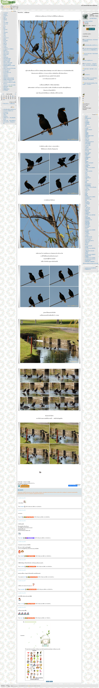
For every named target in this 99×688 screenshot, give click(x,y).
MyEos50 (87, 210)
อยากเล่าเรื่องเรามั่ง (7, 72)
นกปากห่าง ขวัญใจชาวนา (8, 110)
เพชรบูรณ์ (5, 29)
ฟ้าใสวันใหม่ (87, 209)
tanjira (22, 537)
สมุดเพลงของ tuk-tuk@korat (90, 267)
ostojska (86, 133)
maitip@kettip (87, 157)
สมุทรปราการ (6, 37)
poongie (86, 247)
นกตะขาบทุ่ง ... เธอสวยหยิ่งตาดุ (9, 120)
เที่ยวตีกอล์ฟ (5, 57)
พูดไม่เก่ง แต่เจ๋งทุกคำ (89, 162)
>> (15, 94)
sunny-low (87, 224)
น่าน (4, 25)
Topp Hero (87, 221)
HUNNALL (87, 140)
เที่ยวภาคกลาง (6, 51)
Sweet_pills (87, 153)
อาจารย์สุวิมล (87, 226)
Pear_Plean (87, 223)
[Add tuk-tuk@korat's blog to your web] (90, 263)
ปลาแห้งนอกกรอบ (88, 237)
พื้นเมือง (86, 244)
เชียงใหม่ (5, 19)
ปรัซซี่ (86, 156)
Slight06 (86, 161)
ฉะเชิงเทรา (5, 15)
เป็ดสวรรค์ (87, 139)
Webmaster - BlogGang (89, 261)
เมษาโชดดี (87, 203)
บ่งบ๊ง (86, 179)
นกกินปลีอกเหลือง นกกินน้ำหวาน (9, 109)
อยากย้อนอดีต (6, 71)
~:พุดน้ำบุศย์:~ (88, 207)
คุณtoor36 (70, 492)
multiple (22, 556)
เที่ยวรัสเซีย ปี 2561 (7, 58)
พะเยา (4, 26)
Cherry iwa (87, 241)
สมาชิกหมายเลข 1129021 (90, 196)
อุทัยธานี (5, 43)
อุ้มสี (21, 517)
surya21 (86, 159)
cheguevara (87, 202)
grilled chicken (88, 142)
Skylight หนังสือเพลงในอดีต (8, 79)
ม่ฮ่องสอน (5, 32)
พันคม (86, 173)
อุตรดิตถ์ (5, 44)
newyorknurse (88, 177)
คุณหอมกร (31, 493)
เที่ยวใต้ (4, 55)
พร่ (4, 30)
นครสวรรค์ (5, 23)
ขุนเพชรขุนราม (88, 183)
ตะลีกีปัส (86, 252)
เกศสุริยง (87, 235)
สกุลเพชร (87, 137)
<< (3, 94)
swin (86, 200)
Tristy (86, 168)
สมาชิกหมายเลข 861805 (90, 167)
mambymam (87, 165)
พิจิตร (4, 28)
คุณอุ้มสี (24, 492)
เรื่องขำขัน (5, 87)
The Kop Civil (87, 260)
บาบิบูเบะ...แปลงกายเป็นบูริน (90, 187)
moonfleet (87, 123)
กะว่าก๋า (22, 603)
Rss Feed (85, 22)
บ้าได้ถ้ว (87, 164)
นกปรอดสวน (5, 112)
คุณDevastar (20, 492)
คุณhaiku (40, 492)
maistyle (86, 132)
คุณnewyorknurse (21, 493)
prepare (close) (6, 88)
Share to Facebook (73, 485)
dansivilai (87, 227)
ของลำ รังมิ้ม (5, 113)
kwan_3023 (87, 189)
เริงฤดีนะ (87, 120)
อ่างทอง (4, 46)
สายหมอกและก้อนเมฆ (89, 141)
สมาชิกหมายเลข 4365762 (90, 248)
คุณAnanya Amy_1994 (30, 492)
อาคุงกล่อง (87, 176)
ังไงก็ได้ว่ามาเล (88, 236)
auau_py (87, 146)
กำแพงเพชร (5, 12)
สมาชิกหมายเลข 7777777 (90, 259)
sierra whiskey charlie (89, 135)
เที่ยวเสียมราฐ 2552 (7, 64)
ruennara (87, 213)
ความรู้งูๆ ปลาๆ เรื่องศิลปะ (8, 48)
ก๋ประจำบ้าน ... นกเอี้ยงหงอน (9, 103)
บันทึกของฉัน (5, 86)
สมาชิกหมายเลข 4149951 (90, 257)
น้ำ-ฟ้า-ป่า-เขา (88, 127)
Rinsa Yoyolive (88, 152)
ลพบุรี (4, 33)
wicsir (86, 117)
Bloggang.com (88, 269)
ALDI (86, 181)
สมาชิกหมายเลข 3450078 (90, 254)
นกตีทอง (4, 114)
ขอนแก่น (5, 14)
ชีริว (86, 160)
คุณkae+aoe (41, 493)
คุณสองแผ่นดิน (74, 492)
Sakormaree (87, 217)
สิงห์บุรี (4, 39)
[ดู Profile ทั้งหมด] (93, 18)
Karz (86, 182)
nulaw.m (86, 134)
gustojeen (87, 231)
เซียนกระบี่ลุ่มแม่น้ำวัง (89, 240)
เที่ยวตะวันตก (6, 54)
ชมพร (86, 172)
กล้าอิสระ (87, 243)
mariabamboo (88, 218)
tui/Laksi (86, 158)
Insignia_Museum (88, 129)
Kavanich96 (87, 222)
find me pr (87, 150)
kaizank (86, 195)
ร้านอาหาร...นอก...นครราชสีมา (9, 84)
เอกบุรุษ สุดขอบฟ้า (88, 245)
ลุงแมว (86, 228)
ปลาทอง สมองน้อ (88, 171)
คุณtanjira (36, 492)
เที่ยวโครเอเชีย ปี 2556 (7, 62)
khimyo (86, 253)
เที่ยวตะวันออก (6, 53)
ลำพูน (4, 35)
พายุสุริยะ (87, 147)
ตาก (4, 21)
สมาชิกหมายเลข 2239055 (90, 229)
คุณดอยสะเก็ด (36, 493)
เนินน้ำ (86, 175)
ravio (86, 131)
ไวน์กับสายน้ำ (87, 145)
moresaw (87, 154)
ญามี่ (86, 192)
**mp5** (86, 169)
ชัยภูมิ (4, 17)
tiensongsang (87, 184)
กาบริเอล (87, 180)
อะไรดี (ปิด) (5, 90)
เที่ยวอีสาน (5, 50)
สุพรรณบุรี (5, 40)
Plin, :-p (86, 206)
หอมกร (22, 617)
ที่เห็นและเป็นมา (88, 149)
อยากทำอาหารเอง (6, 69)
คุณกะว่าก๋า (27, 493)
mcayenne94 (87, 212)
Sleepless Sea (88, 255)
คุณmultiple (45, 492)
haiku (86, 194)
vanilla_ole (87, 136)
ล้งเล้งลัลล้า (87, 233)
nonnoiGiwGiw (88, 186)
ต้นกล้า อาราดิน (88, 199)
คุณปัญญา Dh (65, 492)
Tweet (79, 485)
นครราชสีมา (5, 22)
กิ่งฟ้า (86, 205)
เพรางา (86, 249)
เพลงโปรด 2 (5, 75)
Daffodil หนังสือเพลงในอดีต (8, 78)
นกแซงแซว (5, 116)
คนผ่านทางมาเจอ (88, 219)
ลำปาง (4, 36)
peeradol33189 (88, 118)
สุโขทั (4, 41)
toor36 (25, 576)
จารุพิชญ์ (87, 232)
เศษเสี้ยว (86, 128)
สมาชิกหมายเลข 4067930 (90, 214)
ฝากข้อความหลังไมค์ (87, 21)
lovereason (87, 220)
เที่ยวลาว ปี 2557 (6, 61)
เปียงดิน (86, 216)
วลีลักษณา (87, 211)
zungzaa (86, 256)
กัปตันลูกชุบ (87, 124)
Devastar (22, 506)
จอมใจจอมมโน (88, 239)
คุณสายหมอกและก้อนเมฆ (52, 492)
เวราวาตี (87, 151)
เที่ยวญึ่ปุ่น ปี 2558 (6, 60)
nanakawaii (87, 197)
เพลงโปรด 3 (5, 76)
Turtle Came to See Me (89, 250)
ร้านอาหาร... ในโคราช (7, 80)
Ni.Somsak (87, 122)
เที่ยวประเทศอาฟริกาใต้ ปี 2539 (9, 68)
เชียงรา (5, 18)
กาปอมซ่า (87, 188)
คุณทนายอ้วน (59, 492)
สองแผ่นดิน (23, 589)
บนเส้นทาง (5, 47)
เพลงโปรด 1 (5, 73)
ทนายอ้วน (23, 566)
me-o (86, 130)
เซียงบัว (86, 116)
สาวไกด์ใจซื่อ (87, 144)
